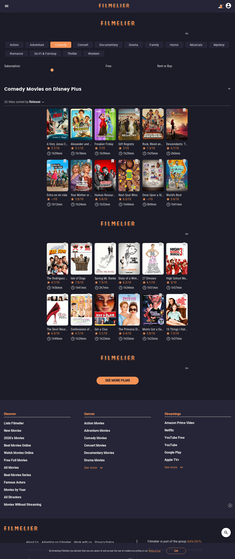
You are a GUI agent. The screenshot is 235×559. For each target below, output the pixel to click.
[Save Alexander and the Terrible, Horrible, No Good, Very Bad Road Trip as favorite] (88, 110)
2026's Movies (14, 438)
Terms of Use (154, 550)
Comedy (60, 45)
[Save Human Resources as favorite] (112, 161)
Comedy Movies (95, 438)
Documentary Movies (99, 453)
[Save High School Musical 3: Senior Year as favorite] (184, 244)
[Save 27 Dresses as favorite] (160, 244)
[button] (117, 89)
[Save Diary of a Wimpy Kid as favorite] (136, 244)
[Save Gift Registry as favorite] (136, 110)
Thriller (72, 53)
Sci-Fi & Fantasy (45, 53)
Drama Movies (94, 460)
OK (176, 551)
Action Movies (94, 423)
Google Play (172, 452)
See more (93, 467)
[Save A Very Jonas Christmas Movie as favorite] (65, 110)
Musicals (196, 45)
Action (14, 45)
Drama (133, 45)
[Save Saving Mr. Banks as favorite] (112, 244)
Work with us (83, 542)
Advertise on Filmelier (56, 542)
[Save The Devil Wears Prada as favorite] (65, 295)
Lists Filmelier (14, 423)
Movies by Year (15, 490)
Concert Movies (95, 445)
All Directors (12, 497)
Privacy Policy (104, 542)
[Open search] (226, 532)
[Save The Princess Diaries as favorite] (136, 295)
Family (154, 45)
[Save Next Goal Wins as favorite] (136, 161)
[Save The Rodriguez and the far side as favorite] (65, 244)
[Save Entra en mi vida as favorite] (65, 161)
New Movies (12, 431)
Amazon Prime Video (179, 423)
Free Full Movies (15, 460)
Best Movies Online (17, 445)
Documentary (108, 45)
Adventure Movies (97, 431)
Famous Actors (14, 482)
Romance (16, 53)
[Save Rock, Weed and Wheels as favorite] (160, 110)
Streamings (172, 414)
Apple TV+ (171, 460)
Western (93, 53)
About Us (32, 542)
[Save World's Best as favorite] (184, 161)
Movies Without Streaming (22, 504)
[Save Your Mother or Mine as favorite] (88, 161)
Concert (83, 45)
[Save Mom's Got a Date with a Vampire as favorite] (160, 295)
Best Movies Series (17, 475)
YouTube (170, 445)
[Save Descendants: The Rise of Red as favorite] (184, 110)
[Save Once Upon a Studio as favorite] (160, 161)
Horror (174, 45)
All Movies (11, 467)
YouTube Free (174, 438)
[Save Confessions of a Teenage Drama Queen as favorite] (88, 295)
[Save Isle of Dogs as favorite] (88, 244)
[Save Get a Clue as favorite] (112, 295)
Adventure (37, 45)
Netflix (169, 430)
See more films (117, 380)
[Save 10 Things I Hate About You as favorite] (184, 295)
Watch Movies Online (19, 453)
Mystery (219, 45)
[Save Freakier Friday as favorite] (112, 110)
